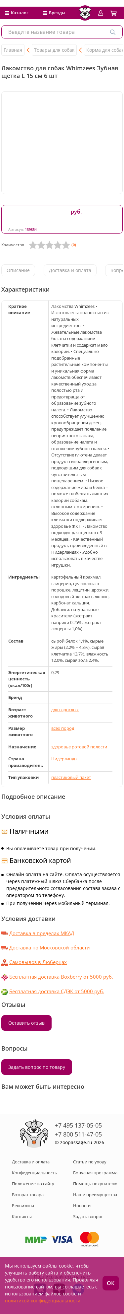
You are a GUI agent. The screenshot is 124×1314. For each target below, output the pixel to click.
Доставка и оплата (70, 270)
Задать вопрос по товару (36, 1067)
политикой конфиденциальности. (43, 1300)
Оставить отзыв (26, 1023)
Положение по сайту (33, 1184)
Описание (18, 270)
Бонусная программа (95, 1173)
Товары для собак (54, 50)
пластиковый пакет (71, 777)
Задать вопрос (88, 1216)
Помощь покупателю (95, 1184)
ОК (110, 1283)
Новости (82, 1206)
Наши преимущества (95, 1195)
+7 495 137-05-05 (78, 1125)
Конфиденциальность (34, 1173)
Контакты (22, 1216)
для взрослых (65, 710)
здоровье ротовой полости (79, 747)
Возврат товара (28, 1195)
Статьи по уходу (89, 1162)
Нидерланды (64, 759)
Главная (13, 50)
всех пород (62, 728)
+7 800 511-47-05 (78, 1134)
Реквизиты (23, 1206)
